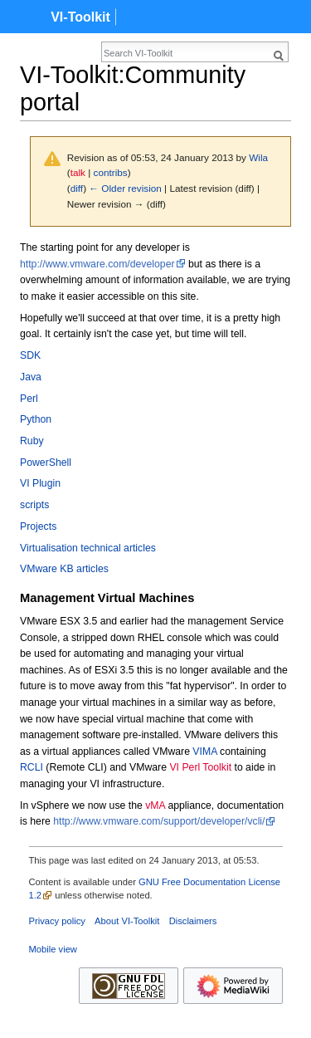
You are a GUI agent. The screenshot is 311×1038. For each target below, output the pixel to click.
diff (76, 188)
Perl (29, 398)
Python (35, 419)
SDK (30, 355)
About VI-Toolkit (127, 921)
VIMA (204, 751)
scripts (34, 505)
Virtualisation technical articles (88, 548)
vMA (155, 805)
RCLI (31, 767)
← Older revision (125, 188)
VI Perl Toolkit (200, 767)
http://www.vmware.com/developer (97, 264)
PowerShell (45, 462)
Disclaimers (193, 921)
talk (77, 172)
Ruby (32, 441)
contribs (111, 172)
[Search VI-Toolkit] (186, 53)
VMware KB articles (64, 569)
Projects (38, 526)
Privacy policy (57, 921)
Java (30, 377)
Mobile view (53, 949)
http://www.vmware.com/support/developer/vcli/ (159, 821)
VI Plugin (40, 483)
